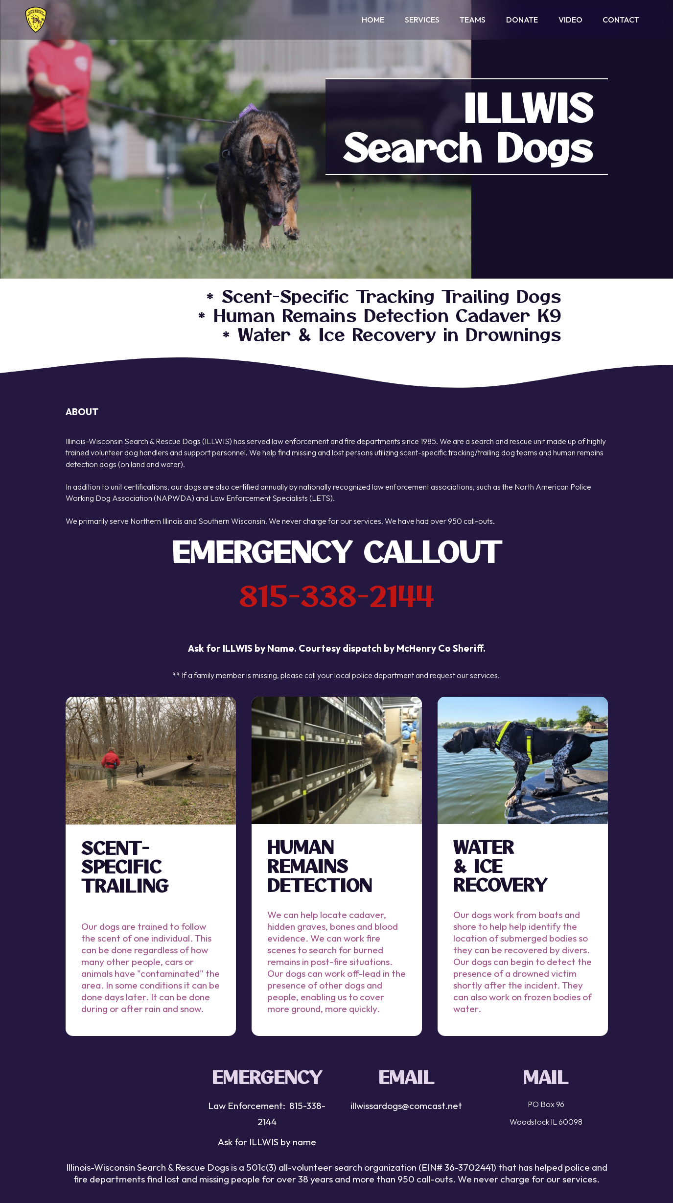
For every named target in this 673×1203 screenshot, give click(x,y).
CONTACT (621, 22)
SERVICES (422, 22)
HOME (373, 22)
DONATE (522, 22)
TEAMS (473, 22)
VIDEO (570, 22)
